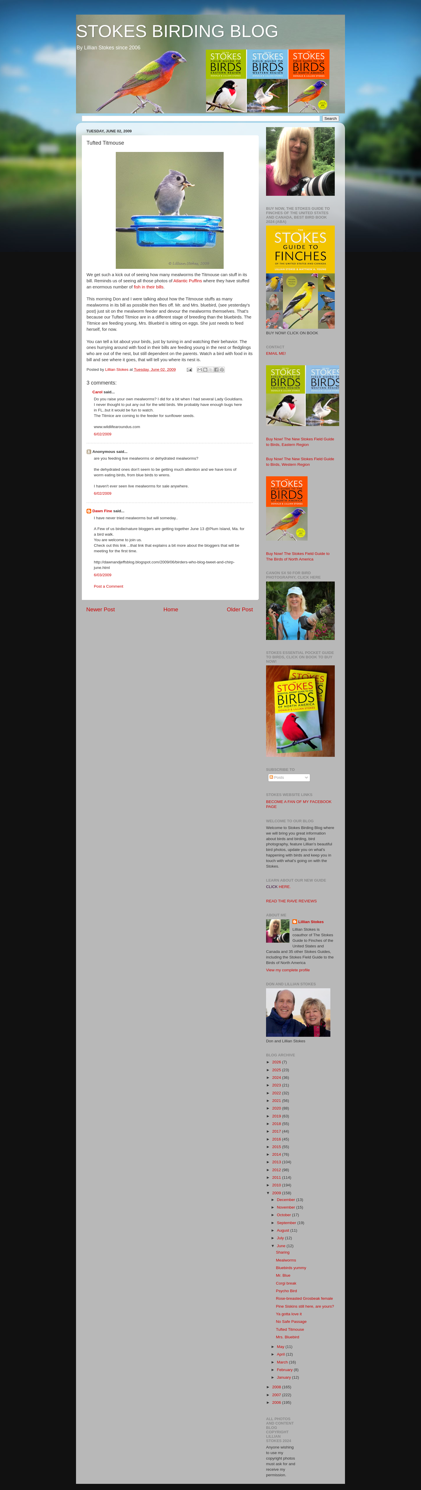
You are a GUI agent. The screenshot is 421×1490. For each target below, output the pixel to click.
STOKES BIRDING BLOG (177, 31)
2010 (277, 1185)
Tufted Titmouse (290, 1329)
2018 (277, 1124)
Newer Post (100, 609)
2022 (277, 1093)
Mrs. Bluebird (287, 1337)
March (283, 1362)
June (282, 1246)
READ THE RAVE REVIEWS (291, 901)
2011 (277, 1177)
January (284, 1377)
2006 (277, 1402)
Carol (97, 392)
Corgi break (286, 1283)
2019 (277, 1116)
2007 (277, 1395)
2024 (277, 1077)
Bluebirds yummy (291, 1268)
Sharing (283, 1252)
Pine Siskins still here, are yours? (305, 1306)
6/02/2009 (102, 434)
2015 (277, 1147)
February (285, 1370)
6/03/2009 (102, 575)
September (287, 1223)
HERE (284, 887)
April (281, 1354)
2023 (277, 1085)
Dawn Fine (102, 511)
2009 (277, 1193)
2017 (277, 1131)
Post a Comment (108, 586)
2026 (277, 1062)
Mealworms (286, 1260)
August (283, 1230)
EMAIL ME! (276, 353)
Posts (277, 777)
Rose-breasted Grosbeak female (304, 1298)
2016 (277, 1139)
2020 (277, 1108)
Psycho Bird (286, 1291)
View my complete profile (288, 970)
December (286, 1199)
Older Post (240, 609)
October (284, 1215)
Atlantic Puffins (187, 280)
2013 (277, 1162)
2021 (277, 1100)
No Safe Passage (291, 1321)
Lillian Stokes (311, 922)
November (286, 1207)
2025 (277, 1070)
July (281, 1238)
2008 (277, 1387)
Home (170, 609)
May (281, 1346)
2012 (277, 1170)
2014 (277, 1154)
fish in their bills (148, 287)
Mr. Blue (283, 1275)
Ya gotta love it (289, 1314)
